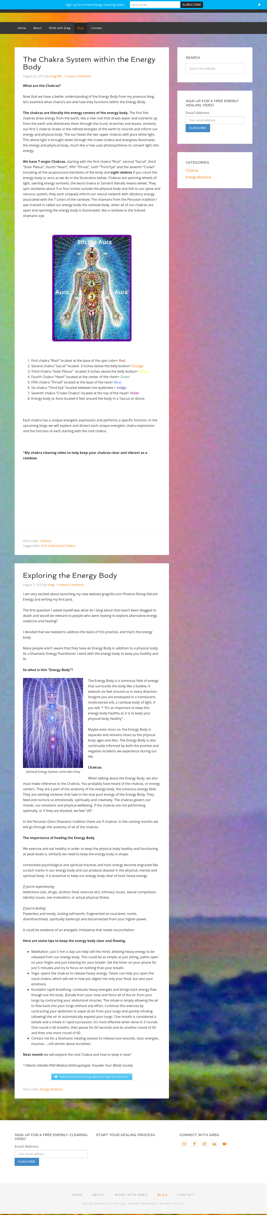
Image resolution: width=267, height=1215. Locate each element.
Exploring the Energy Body (72, 575)
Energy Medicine (51, 1090)
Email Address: (198, 113)
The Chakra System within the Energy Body (91, 64)
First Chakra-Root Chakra (58, 547)
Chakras (45, 542)
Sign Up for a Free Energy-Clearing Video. (95, 5)
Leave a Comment (79, 77)
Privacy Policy (172, 1205)
